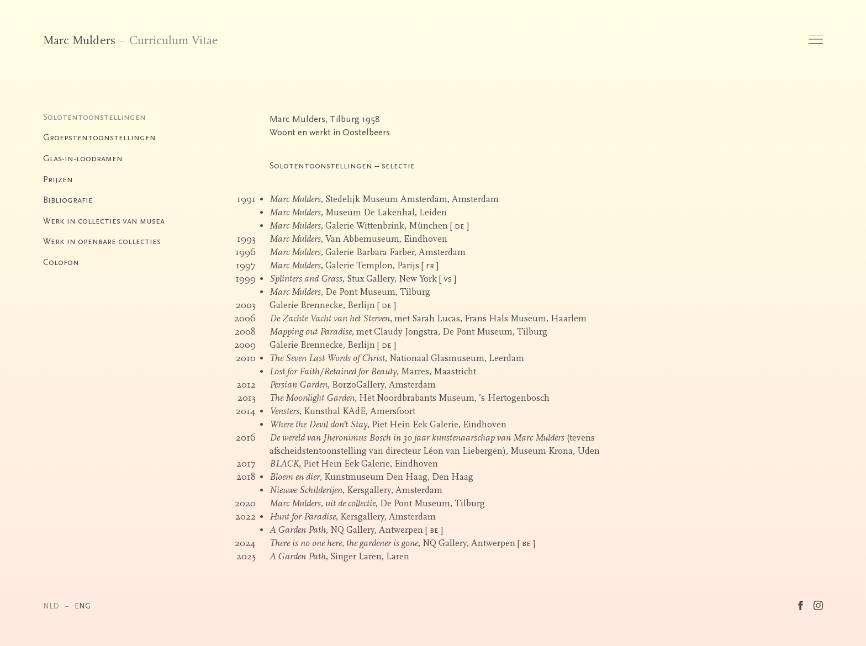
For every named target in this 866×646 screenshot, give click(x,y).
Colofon (61, 262)
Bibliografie (68, 200)
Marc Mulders (79, 40)
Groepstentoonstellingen (99, 137)
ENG (83, 606)
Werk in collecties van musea (104, 221)
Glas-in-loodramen (83, 158)
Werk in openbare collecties (102, 241)
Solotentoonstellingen (94, 117)
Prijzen (58, 179)
